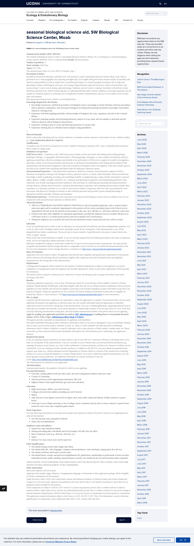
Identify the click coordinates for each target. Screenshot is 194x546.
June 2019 (141, 360)
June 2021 (141, 260)
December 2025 (144, 161)
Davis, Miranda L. (59, 42)
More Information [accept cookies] (164, 540)
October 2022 (143, 213)
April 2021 (141, 269)
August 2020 (143, 304)
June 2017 (141, 464)
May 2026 (141, 144)
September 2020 (144, 299)
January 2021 (143, 282)
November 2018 (144, 390)
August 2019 (142, 356)
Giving (140, 20)
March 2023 (142, 191)
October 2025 (143, 170)
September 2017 (144, 451)
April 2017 (141, 472)
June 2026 (142, 140)
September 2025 (144, 174)
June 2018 (141, 412)
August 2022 (142, 222)
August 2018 (142, 403)
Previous (36, 520)
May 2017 (141, 468)
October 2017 (143, 446)
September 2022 (144, 217)
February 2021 (143, 278)
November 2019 (144, 343)
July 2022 (141, 226)
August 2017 (142, 455)
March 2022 (142, 239)
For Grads (72, 20)
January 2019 (143, 381)
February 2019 (143, 377)
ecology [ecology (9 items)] (139, 518)
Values (107, 20)
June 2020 (142, 312)
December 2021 (144, 252)
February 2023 (143, 196)
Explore (84, 20)
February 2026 (143, 157)
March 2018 (142, 425)
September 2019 (144, 351)
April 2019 (141, 368)
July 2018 (141, 407)
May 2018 (141, 416)
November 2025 (144, 165)
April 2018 (141, 420)
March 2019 (142, 373)
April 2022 (141, 235)
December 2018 (144, 386)
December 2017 (144, 438)
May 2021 (141, 265)
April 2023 (141, 187)
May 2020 (141, 317)
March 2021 (142, 273)
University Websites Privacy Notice (61, 542)
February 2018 (143, 429)
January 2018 (143, 433)
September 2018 (144, 399)
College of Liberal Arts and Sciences (44, 12)
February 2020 (143, 330)
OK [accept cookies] (183, 540)
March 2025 (142, 178)
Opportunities (56, 510)
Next (124, 520)
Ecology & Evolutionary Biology (47, 15)
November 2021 (144, 256)
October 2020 (143, 295)
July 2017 (141, 459)
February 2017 (143, 481)
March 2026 (142, 152)
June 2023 (142, 183)
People (41, 20)
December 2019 (144, 338)
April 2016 (141, 498)
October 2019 (143, 347)
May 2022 (141, 230)
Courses (30, 20)
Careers (96, 20)
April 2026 (141, 148)
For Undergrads (56, 20)
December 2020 (144, 286)
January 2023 (143, 200)
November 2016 (144, 489)
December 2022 (144, 204)
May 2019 (141, 364)
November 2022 (144, 209)
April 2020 (141, 321)
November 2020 (144, 291)
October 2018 (143, 394)
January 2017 (142, 485)
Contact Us (127, 20)
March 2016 (142, 502)
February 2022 (143, 243)
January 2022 (143, 248)
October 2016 (143, 494)
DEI (116, 20)
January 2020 (143, 334)
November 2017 (144, 442)
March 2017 (142, 477)
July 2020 (141, 308)
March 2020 (142, 325)
